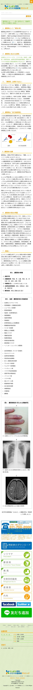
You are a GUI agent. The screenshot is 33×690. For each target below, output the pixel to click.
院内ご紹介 (13, 626)
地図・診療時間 (21, 626)
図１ (13, 42)
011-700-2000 (18, 678)
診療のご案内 (16, 625)
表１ (16, 38)
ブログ (27, 626)
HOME (4, 625)
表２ (17, 68)
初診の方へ (23, 625)
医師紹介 (9, 625)
